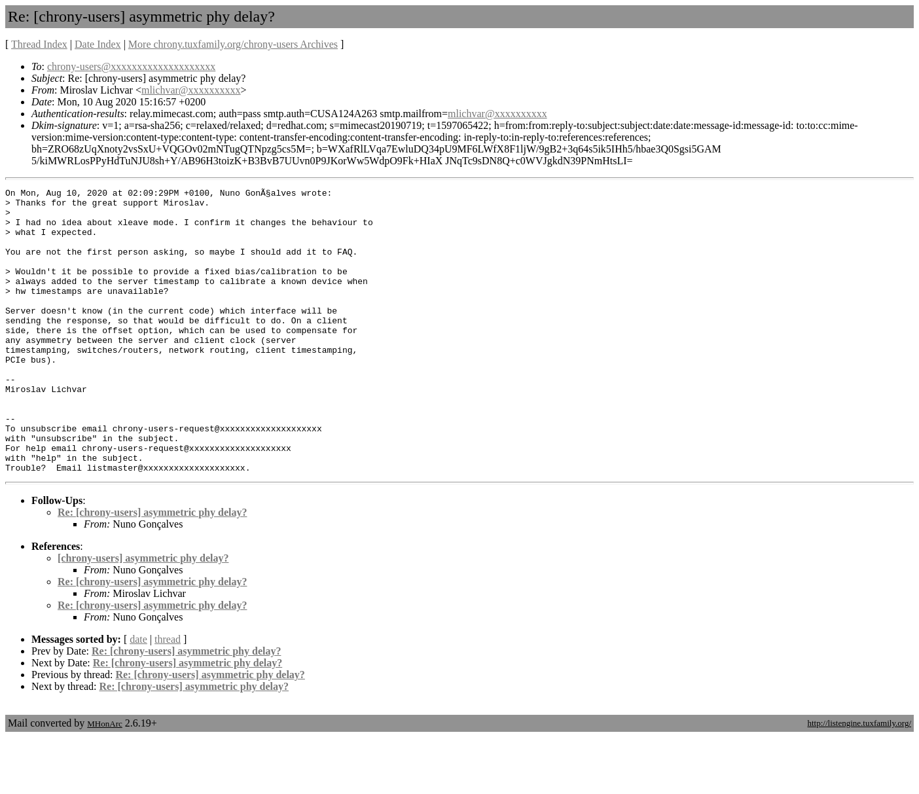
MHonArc (104, 780)
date (138, 696)
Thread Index (39, 44)
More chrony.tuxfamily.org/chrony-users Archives (233, 44)
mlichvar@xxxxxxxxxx (191, 90)
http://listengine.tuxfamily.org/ (859, 780)
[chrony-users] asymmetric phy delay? (143, 615)
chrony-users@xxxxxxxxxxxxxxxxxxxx (131, 66)
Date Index (98, 44)
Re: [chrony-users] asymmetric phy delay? (152, 569)
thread (167, 696)
